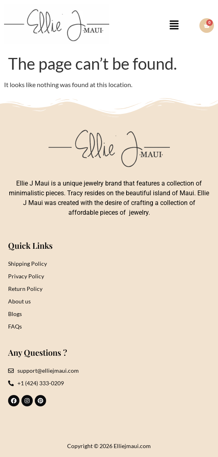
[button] (174, 25)
